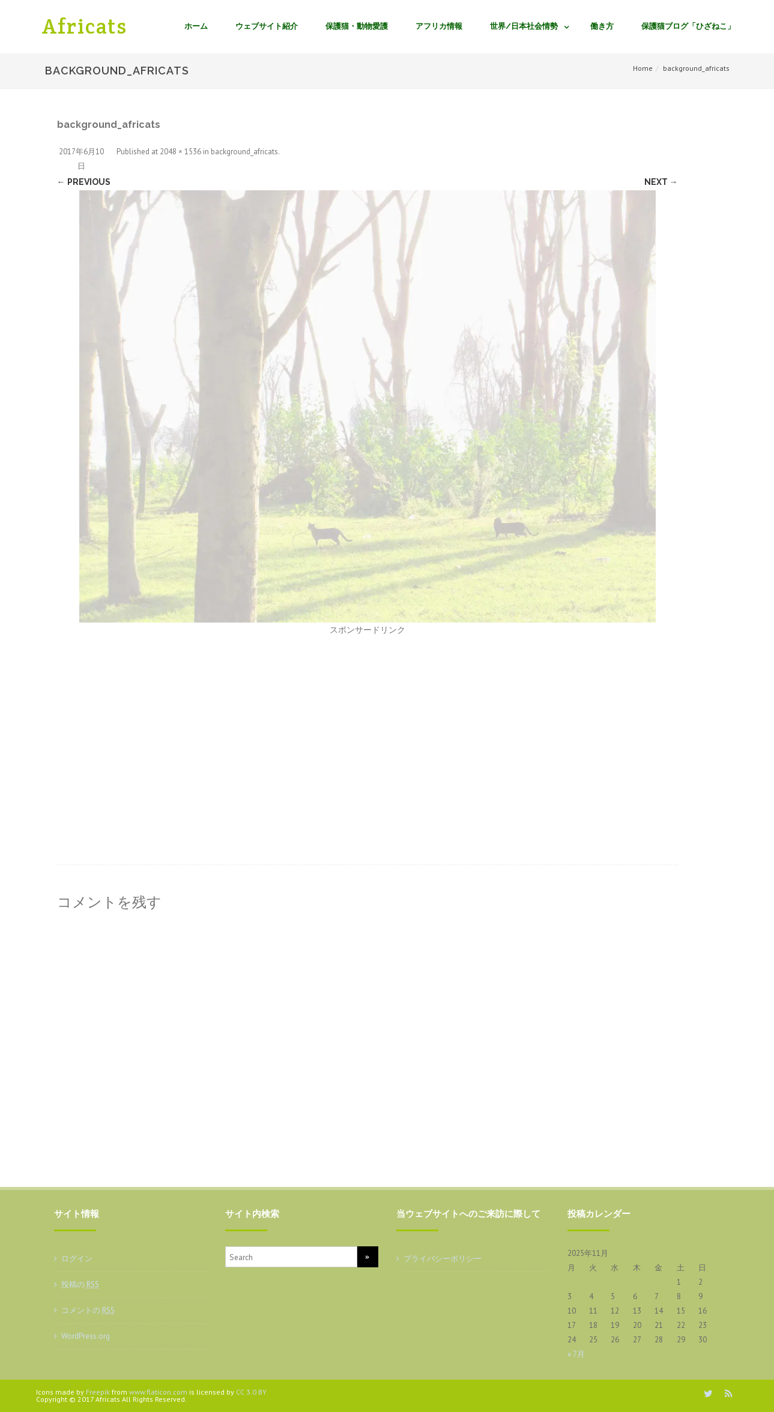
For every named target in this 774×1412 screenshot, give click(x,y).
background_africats (244, 151)
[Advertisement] (367, 726)
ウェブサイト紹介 (266, 26)
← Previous (83, 182)
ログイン (76, 1259)
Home (643, 68)
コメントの (88, 1310)
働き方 (602, 26)
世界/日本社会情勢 (524, 26)
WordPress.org (85, 1336)
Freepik (98, 1391)
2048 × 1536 (180, 151)
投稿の (80, 1284)
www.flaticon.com (158, 1391)
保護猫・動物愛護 (356, 26)
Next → (661, 182)
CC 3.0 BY (251, 1391)
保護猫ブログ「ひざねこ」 (688, 26)
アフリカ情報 (439, 26)
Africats (84, 26)
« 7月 (576, 1354)
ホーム (196, 26)
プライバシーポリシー (443, 1259)
